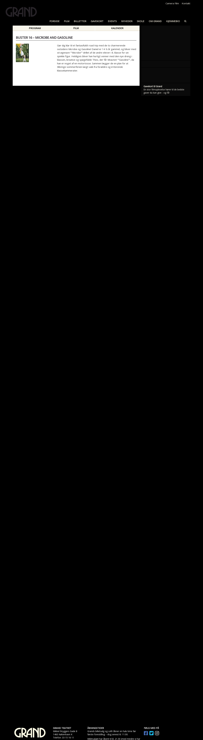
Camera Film (172, 3)
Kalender (117, 28)
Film (76, 28)
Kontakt (186, 3)
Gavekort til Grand (153, 302)
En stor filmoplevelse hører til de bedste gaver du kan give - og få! (164, 307)
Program (35, 28)
